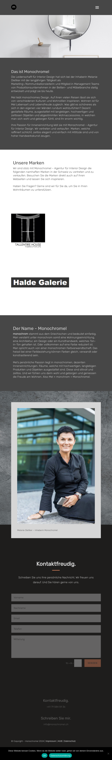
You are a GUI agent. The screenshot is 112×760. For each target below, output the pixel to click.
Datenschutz (70, 741)
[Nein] (108, 753)
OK (44, 755)
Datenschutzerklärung (60, 755)
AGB (60, 741)
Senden (93, 663)
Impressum (51, 741)
